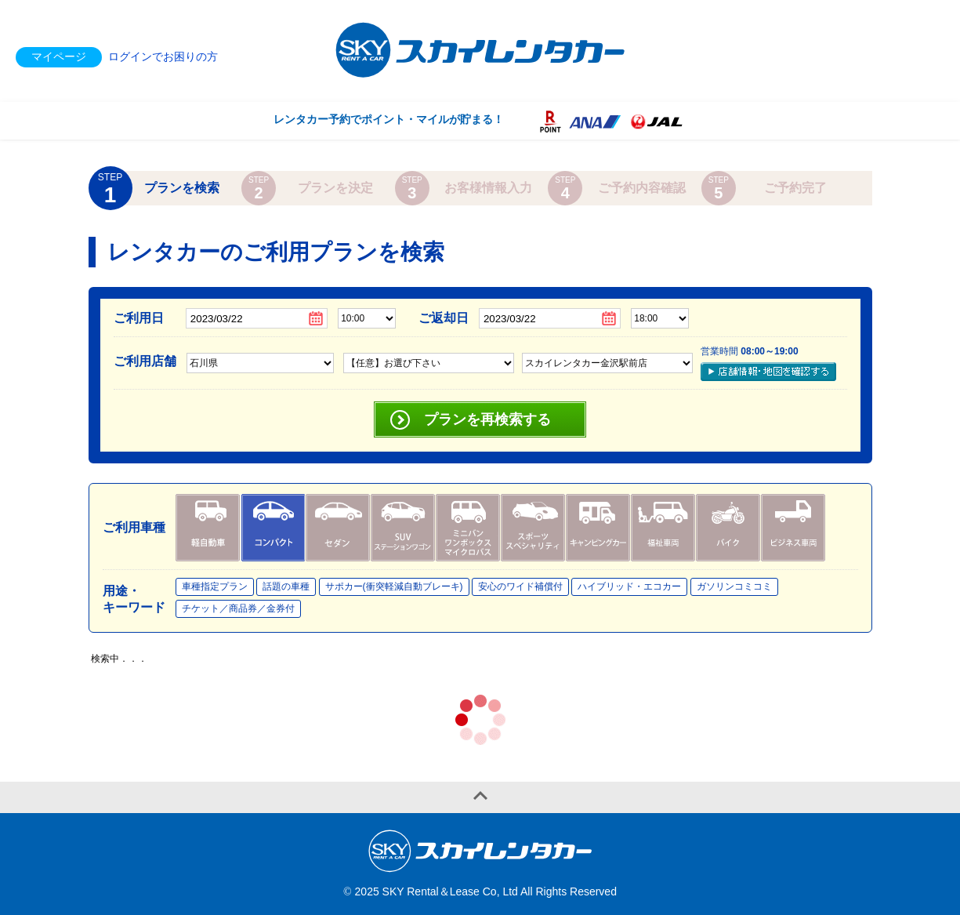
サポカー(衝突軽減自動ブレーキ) (394, 586)
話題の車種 (286, 586)
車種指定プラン (215, 586)
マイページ (58, 56)
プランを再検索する (487, 419)
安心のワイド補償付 (520, 586)
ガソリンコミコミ (734, 586)
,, (428, 363)
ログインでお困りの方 (163, 56)
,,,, (607, 363)
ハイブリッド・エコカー (629, 586)
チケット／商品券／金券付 (238, 608)
